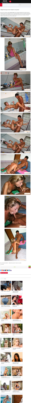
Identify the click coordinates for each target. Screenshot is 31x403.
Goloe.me (6, 1)
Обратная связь (2, 399)
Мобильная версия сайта (13, 399)
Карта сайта (7, 399)
